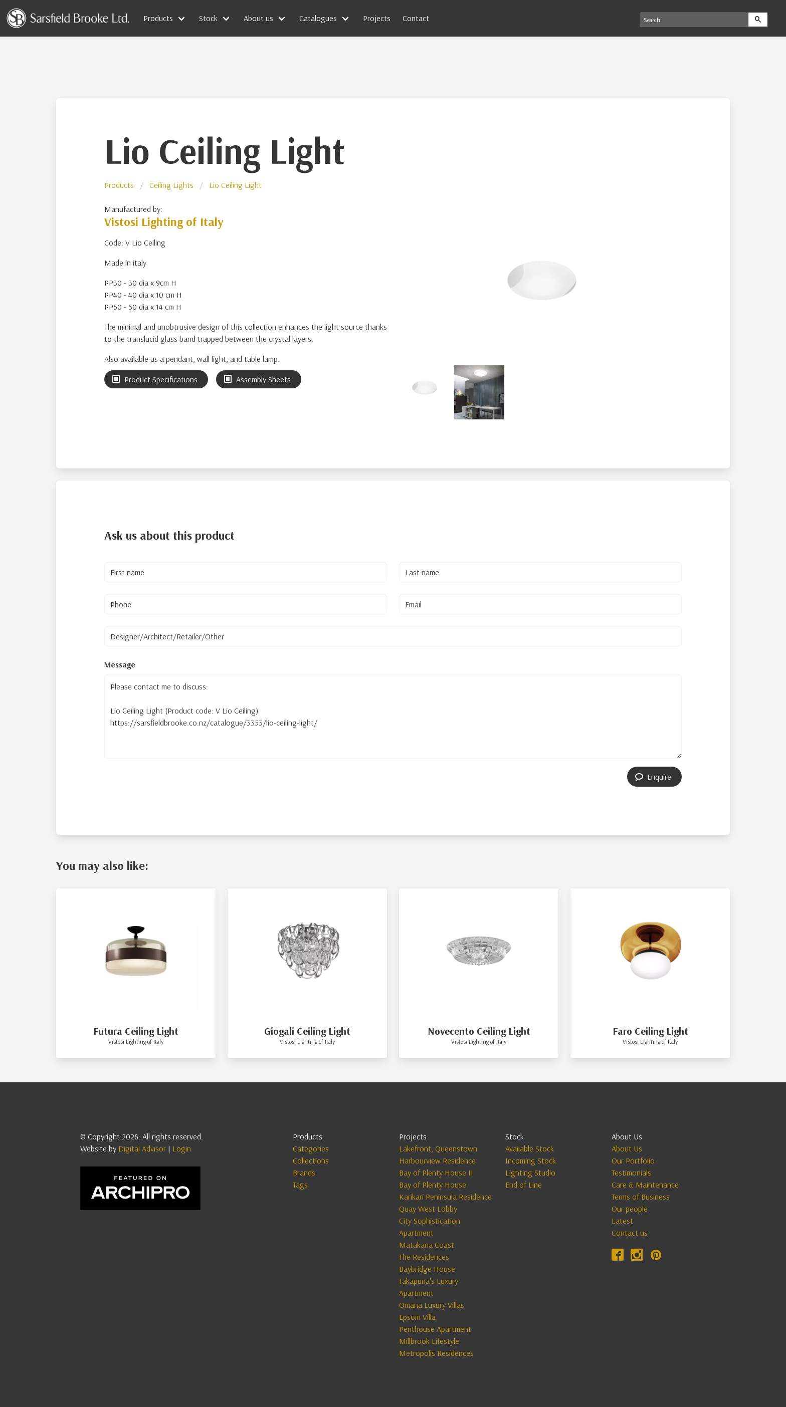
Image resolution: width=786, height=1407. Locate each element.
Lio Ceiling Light (235, 185)
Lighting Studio (530, 1172)
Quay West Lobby (428, 1209)
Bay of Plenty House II (436, 1172)
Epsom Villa (417, 1317)
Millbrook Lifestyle (429, 1341)
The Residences (424, 1257)
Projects (376, 18)
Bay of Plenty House (432, 1185)
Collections (311, 1160)
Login (181, 1148)
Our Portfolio (633, 1160)
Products (158, 18)
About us (258, 18)
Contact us (630, 1233)
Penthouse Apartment (435, 1329)
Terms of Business (641, 1197)
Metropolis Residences (436, 1353)
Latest (622, 1221)
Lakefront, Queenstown (438, 1148)
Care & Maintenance (645, 1185)
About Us (627, 1148)
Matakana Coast (426, 1245)
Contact (416, 18)
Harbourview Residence (437, 1160)
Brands (304, 1172)
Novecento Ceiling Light (479, 1031)
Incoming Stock (530, 1160)
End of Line (523, 1185)
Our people (630, 1209)
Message (119, 664)
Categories (311, 1148)
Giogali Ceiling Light (307, 1031)
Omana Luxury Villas (431, 1305)
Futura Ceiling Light (135, 1031)
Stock (208, 18)
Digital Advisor (142, 1148)
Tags (300, 1185)
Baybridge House (427, 1269)
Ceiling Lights (171, 185)
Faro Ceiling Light (650, 1031)
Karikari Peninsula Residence (445, 1197)
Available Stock (529, 1148)
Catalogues (318, 18)
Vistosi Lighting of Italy (164, 221)
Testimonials (631, 1172)
